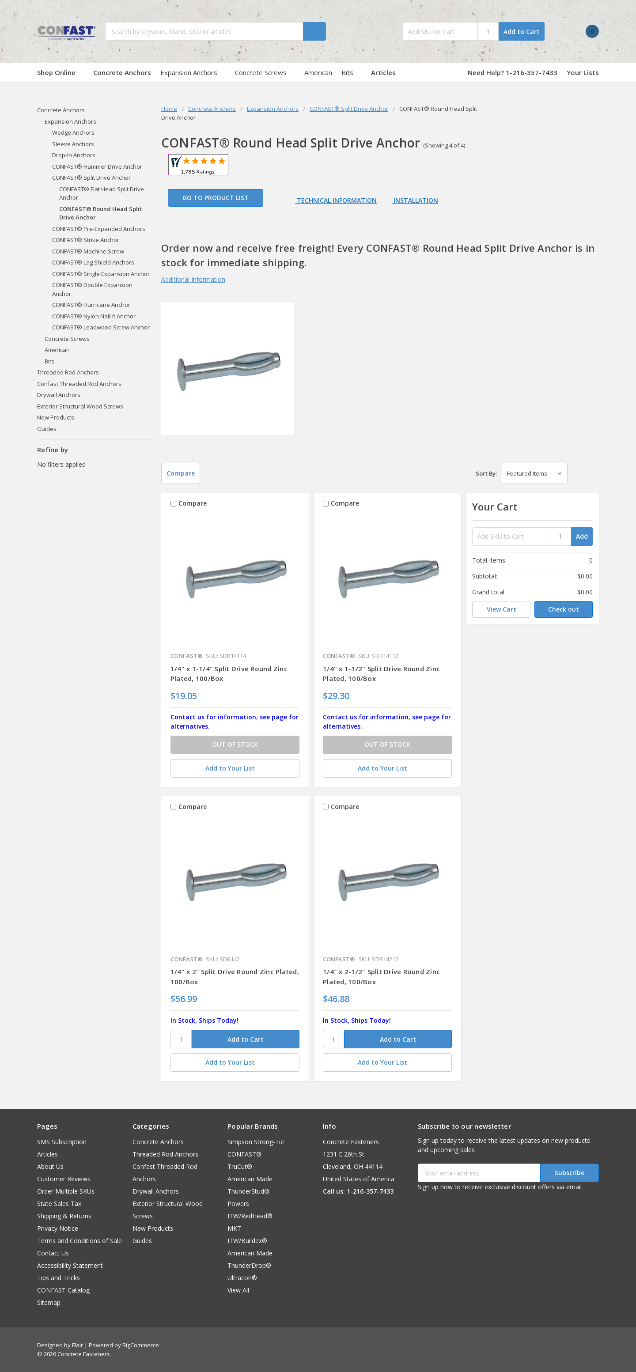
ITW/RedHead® (250, 1216)
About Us (50, 1166)
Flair (77, 1345)
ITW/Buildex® (247, 1240)
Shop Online (60, 72)
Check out (563, 609)
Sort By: (486, 473)
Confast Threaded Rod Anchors (79, 384)
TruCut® (239, 1166)
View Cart (501, 609)
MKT (234, 1228)
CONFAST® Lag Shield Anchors (93, 262)
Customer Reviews (64, 1179)
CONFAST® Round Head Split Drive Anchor (100, 213)
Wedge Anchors (73, 132)
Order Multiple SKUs (66, 1191)
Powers (238, 1203)
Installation (415, 200)
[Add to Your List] (234, 768)
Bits (351, 72)
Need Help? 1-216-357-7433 (512, 72)
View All (238, 1290)
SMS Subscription (62, 1142)
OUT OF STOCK (235, 744)
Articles (383, 72)
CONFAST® (244, 1154)
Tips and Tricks (58, 1278)
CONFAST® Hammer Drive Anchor (97, 166)
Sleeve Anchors (73, 144)
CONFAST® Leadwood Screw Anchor (101, 327)
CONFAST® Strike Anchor (85, 240)
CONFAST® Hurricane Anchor (91, 305)
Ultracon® (242, 1278)
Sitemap (49, 1302)
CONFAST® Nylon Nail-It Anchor (94, 316)
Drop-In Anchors (73, 155)
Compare (181, 473)
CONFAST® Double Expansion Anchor (92, 289)
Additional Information (193, 279)
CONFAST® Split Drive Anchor (91, 177)
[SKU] (181, 1039)
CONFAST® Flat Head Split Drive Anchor (101, 193)
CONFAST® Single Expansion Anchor (101, 274)
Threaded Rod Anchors (68, 372)
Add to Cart (522, 31)
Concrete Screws (265, 72)
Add (582, 536)
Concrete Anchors (122, 72)
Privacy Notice (57, 1228)
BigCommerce (140, 1345)
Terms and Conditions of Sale (79, 1240)
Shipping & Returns (64, 1216)
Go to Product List (215, 197)
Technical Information (336, 200)
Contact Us (53, 1253)
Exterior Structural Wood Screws (80, 406)
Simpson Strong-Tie (255, 1142)
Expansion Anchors (193, 72)
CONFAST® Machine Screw (88, 251)
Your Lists (583, 72)
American (318, 72)
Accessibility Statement (70, 1265)
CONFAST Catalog (63, 1290)
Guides (47, 429)
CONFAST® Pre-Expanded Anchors (98, 229)
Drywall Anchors (58, 395)
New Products (55, 417)
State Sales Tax (59, 1203)
